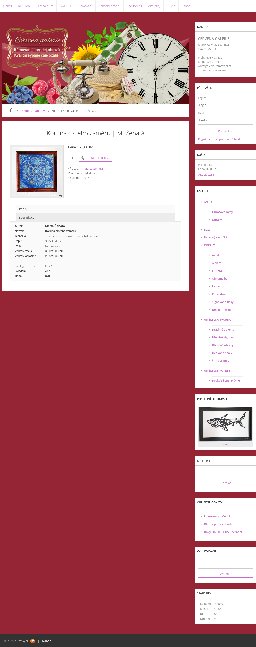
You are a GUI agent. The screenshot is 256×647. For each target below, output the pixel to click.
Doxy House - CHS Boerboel (223, 532)
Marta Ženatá (93, 168)
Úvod (12, 110)
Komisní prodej (109, 6)
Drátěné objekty (223, 329)
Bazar (208, 229)
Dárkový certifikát (216, 237)
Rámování (85, 6)
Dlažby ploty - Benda (218, 524)
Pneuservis (134, 6)
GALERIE (66, 6)
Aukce (171, 6)
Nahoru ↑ (48, 641)
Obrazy (217, 220)
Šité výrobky (220, 361)
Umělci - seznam (223, 310)
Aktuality (154, 6)
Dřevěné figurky (223, 337)
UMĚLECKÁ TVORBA (217, 319)
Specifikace (26, 217)
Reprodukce (220, 294)
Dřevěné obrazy (223, 345)
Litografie (218, 271)
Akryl (215, 255)
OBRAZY (40, 111)
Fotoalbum (45, 6)
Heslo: (202, 113)
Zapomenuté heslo (229, 139)
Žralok (225, 444)
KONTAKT (25, 6)
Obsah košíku (207, 175)
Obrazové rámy (222, 212)
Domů (7, 6)
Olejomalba (220, 278)
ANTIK (208, 202)
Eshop (186, 6)
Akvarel (217, 263)
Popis (23, 209)
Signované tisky (223, 302)
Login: (202, 98)
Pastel (216, 286)
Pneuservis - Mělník (217, 516)
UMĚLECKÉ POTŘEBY (218, 370)
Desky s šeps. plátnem (227, 380)
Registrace (205, 139)
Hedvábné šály (222, 353)
